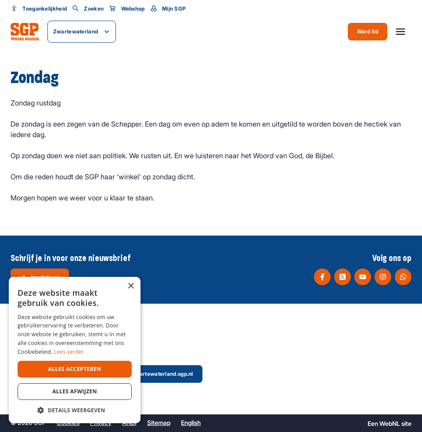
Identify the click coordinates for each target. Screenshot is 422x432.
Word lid (367, 31)
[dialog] (75, 350)
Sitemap (158, 422)
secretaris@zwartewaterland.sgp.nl (140, 373)
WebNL (389, 423)
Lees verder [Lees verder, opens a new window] (69, 352)
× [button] (130, 286)
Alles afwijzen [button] (74, 391)
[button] (75, 410)
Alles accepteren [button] (74, 369)
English (191, 422)
